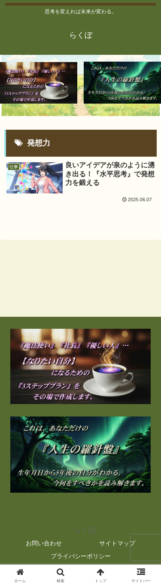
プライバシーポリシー (81, 556)
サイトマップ (117, 543)
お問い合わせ (44, 543)
